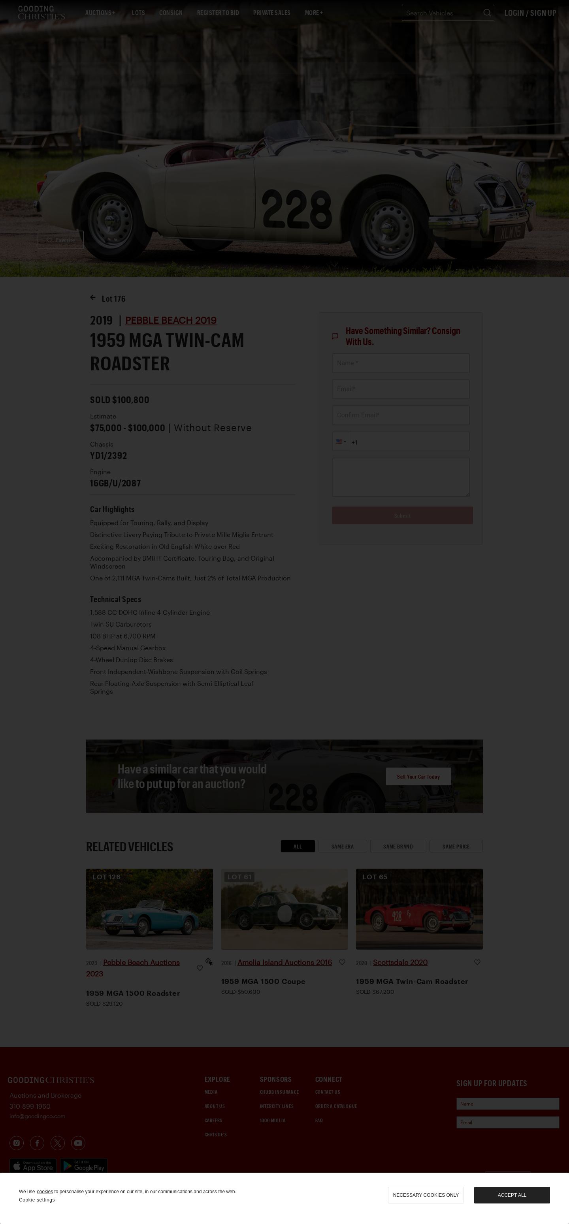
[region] (284, 1198)
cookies (45, 1191)
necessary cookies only (426, 1195)
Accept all (512, 1195)
